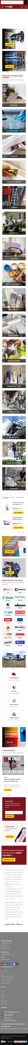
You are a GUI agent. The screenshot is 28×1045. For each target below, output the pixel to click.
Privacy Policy (5, 983)
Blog (2, 991)
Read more (8, 789)
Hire (2, 999)
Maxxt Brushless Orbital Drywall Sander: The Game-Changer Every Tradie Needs (12, 780)
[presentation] (19, 532)
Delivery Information (7, 976)
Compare (6, 513)
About (3, 994)
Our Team (4, 1001)
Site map (3, 1003)
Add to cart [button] (18, 512)
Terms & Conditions (7, 980)
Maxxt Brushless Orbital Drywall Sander (18, 518)
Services (3, 996)
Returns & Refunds (6, 978)
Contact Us (4, 971)
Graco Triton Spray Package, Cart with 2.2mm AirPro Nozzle (18, 503)
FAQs (2, 973)
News (5, 777)
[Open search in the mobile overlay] (14, 2)
